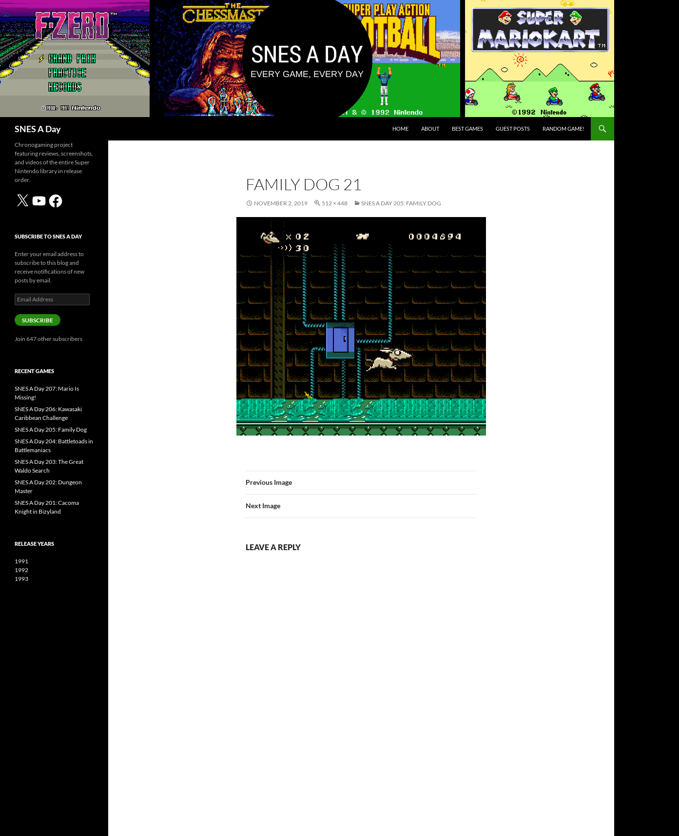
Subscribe (37, 320)
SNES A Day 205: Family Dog (401, 203)
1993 (21, 578)
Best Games (467, 128)
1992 (21, 570)
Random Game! (563, 128)
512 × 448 (335, 203)
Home (400, 128)
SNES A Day (38, 128)
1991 (21, 561)
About (430, 128)
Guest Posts (513, 128)
